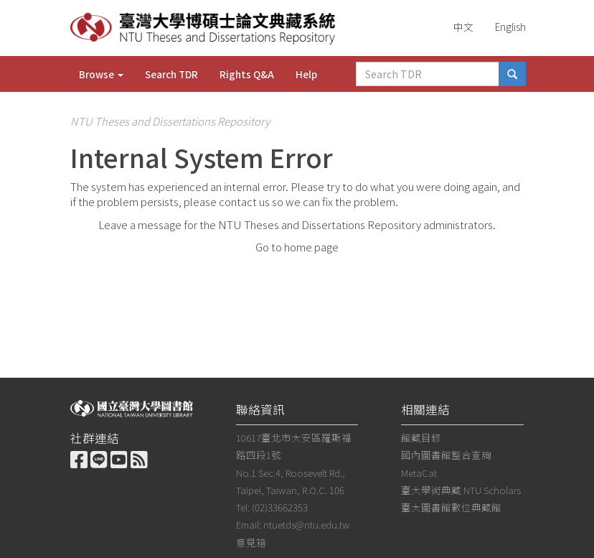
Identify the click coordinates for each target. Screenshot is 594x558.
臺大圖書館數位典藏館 (451, 507)
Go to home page (297, 246)
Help (306, 74)
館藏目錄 (421, 437)
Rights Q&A (247, 74)
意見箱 (251, 542)
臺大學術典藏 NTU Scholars (461, 490)
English (510, 26)
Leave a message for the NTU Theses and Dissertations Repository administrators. (297, 224)
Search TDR (171, 74)
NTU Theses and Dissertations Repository (170, 121)
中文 (463, 26)
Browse (101, 74)
